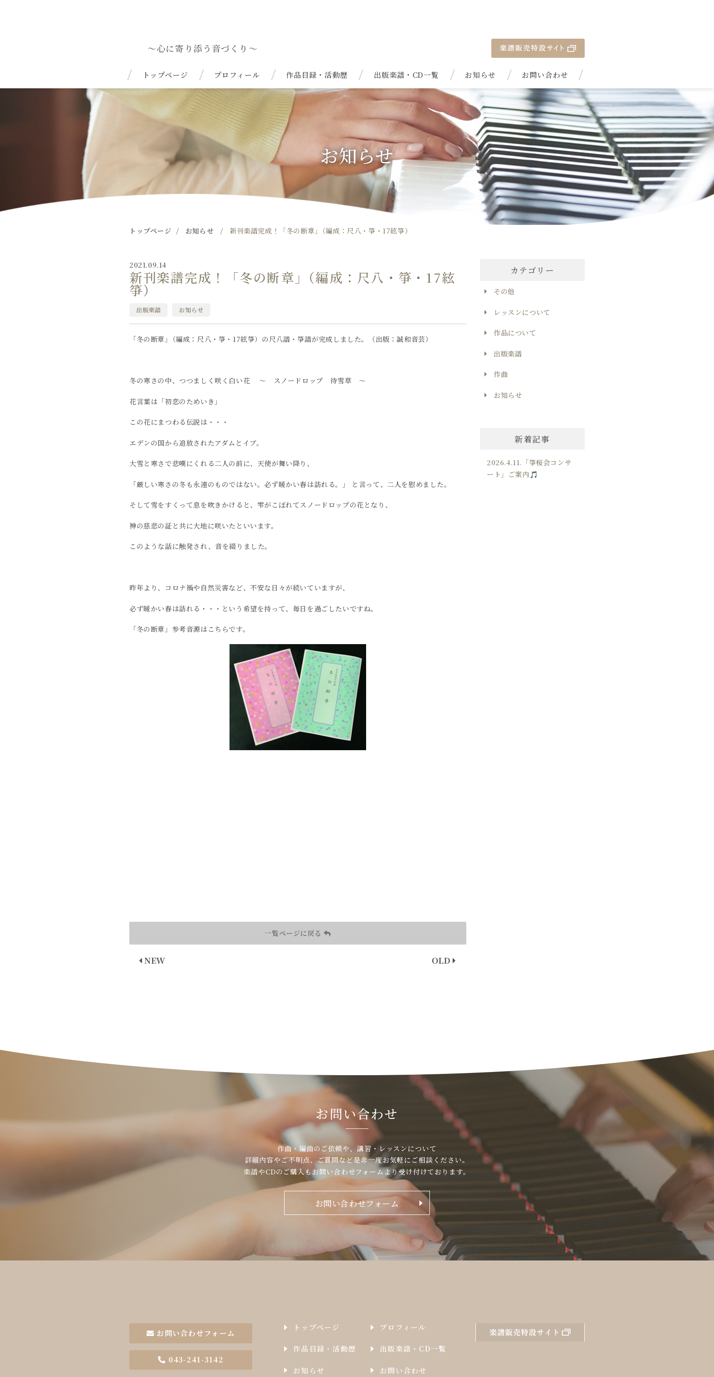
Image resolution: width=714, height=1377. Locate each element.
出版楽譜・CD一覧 (406, 47)
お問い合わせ (545, 47)
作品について (515, 305)
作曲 (501, 347)
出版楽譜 (148, 282)
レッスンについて (522, 285)
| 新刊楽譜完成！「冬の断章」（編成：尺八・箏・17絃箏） (184, 20)
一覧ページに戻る (298, 905)
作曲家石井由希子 (184, 1263)
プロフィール (237, 47)
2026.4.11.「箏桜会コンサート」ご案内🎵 (529, 441)
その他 (504, 264)
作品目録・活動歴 (317, 47)
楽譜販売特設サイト (538, 20)
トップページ (166, 47)
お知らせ (480, 47)
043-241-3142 (191, 1321)
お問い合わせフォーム (357, 1176)
